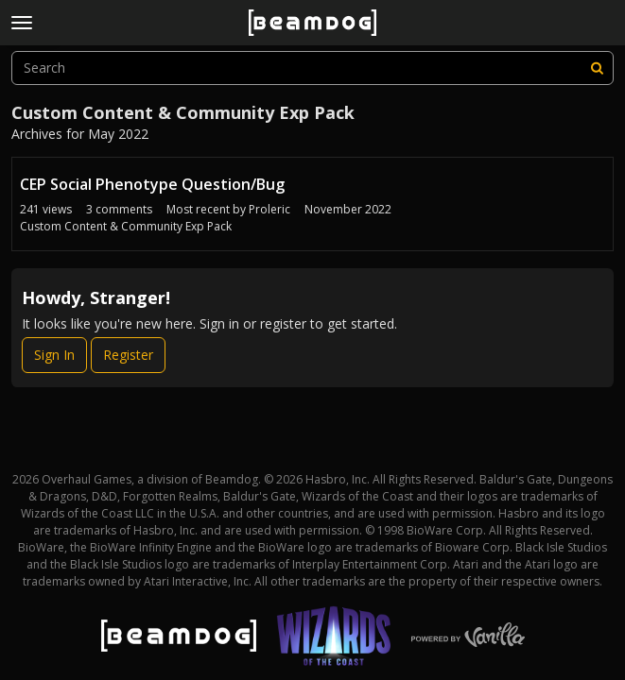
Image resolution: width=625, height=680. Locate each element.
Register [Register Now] (128, 355)
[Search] (597, 68)
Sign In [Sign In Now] (54, 355)
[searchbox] (312, 68)
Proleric (269, 209)
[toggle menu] (21, 22)
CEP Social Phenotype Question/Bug (152, 184)
